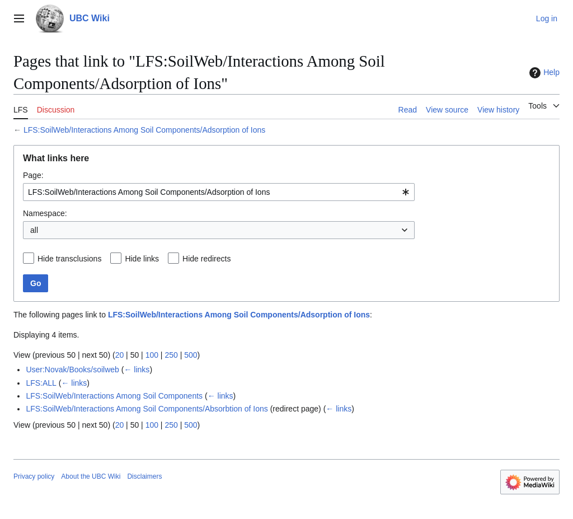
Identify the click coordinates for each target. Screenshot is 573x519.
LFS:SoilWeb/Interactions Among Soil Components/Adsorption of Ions (144, 129)
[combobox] (219, 192)
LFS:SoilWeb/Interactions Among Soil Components (114, 395)
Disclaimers (144, 476)
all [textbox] (34, 230)
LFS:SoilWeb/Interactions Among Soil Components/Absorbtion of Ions (146, 408)
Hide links (142, 258)
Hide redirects (206, 258)
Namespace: (45, 213)
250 (171, 354)
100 (151, 354)
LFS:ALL (41, 382)
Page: (33, 175)
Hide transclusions (69, 258)
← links (136, 369)
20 (119, 354)
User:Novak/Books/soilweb (72, 369)
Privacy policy (33, 476)
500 (190, 354)
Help (543, 72)
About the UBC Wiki (90, 476)
